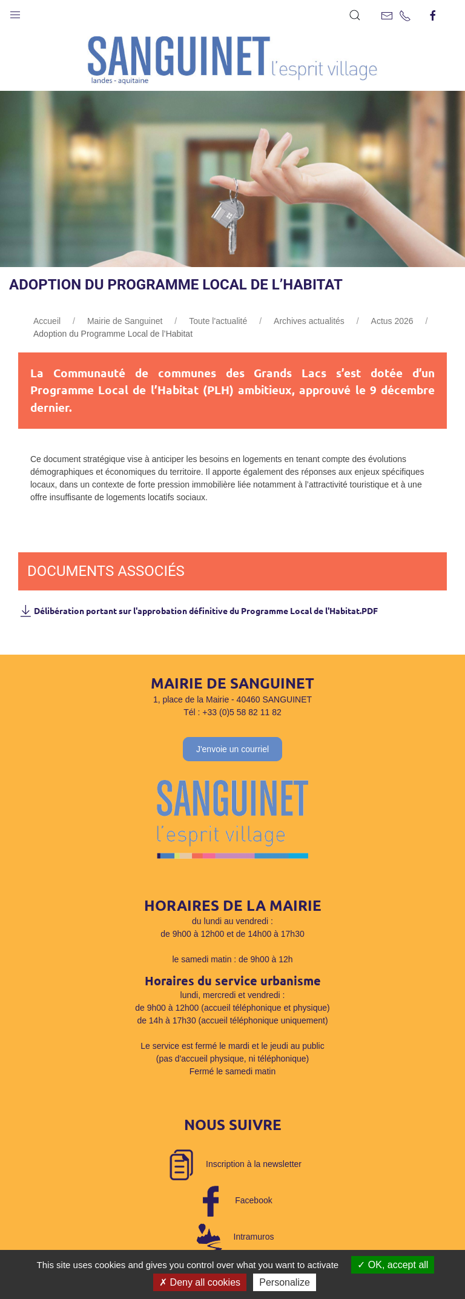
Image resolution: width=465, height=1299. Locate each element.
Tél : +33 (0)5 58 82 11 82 (232, 712)
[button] (15, 12)
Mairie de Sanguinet (125, 321)
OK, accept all (392, 1265)
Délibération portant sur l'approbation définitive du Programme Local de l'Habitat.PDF (198, 610)
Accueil (47, 321)
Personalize (284, 1282)
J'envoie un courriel (232, 749)
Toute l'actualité (218, 321)
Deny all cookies (199, 1282)
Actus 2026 (392, 321)
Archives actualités (309, 321)
